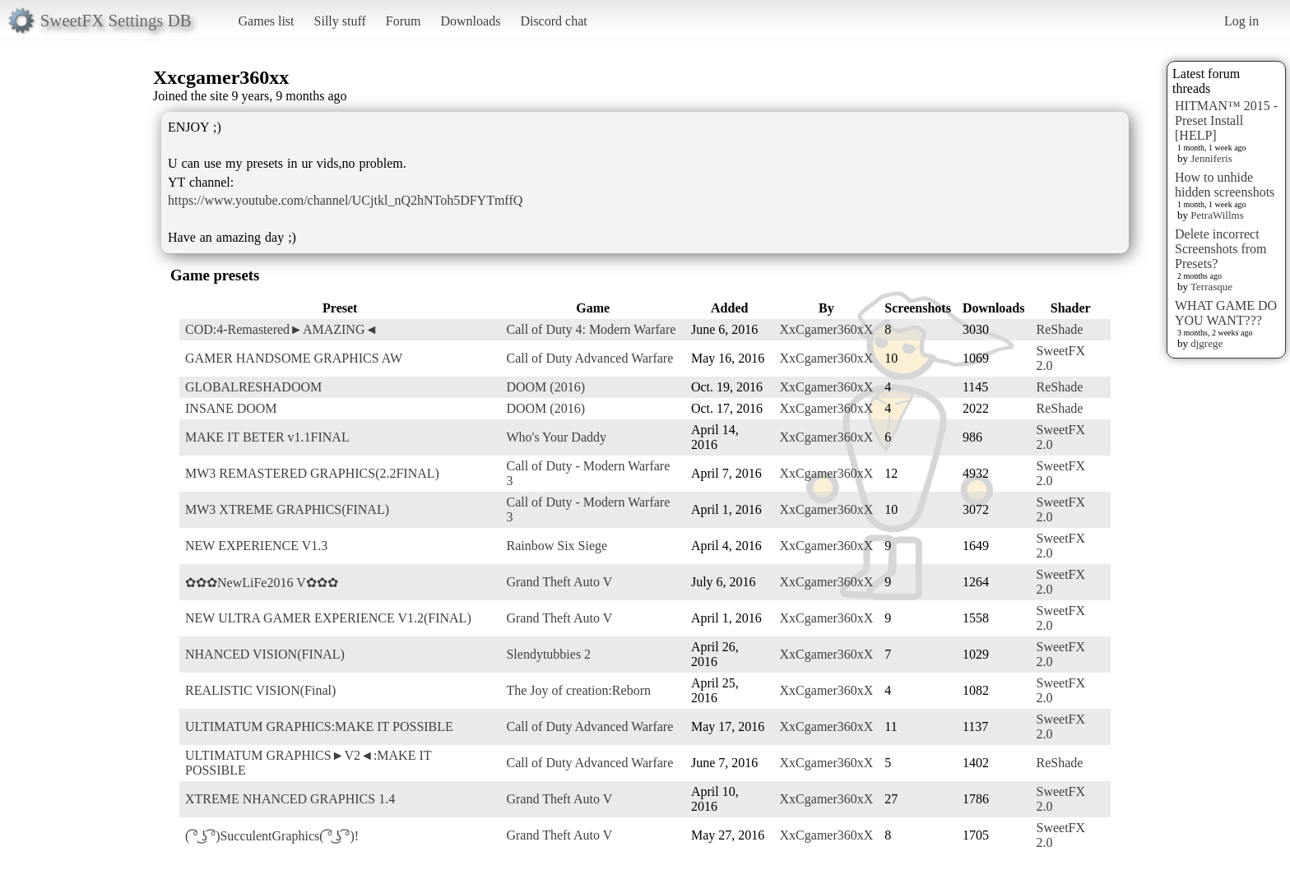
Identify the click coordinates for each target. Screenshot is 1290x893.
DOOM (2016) (545, 387)
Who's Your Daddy (556, 437)
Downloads (470, 21)
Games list (267, 21)
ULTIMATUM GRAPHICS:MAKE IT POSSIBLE (319, 726)
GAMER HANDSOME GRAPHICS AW (293, 358)
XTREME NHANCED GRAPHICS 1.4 (290, 799)
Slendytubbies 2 (548, 654)
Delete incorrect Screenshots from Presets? (1221, 249)
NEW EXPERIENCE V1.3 (256, 546)
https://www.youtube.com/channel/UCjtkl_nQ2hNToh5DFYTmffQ (345, 200)
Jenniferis (1211, 158)
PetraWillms (1216, 215)
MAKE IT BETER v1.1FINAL (267, 437)
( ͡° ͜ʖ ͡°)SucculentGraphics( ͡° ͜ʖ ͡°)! (272, 836)
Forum (403, 21)
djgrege (1206, 343)
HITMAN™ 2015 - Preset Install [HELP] (1226, 120)
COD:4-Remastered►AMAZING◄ (281, 329)
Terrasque (1211, 286)
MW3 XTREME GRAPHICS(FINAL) (287, 509)
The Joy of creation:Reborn (578, 690)
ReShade (1059, 329)
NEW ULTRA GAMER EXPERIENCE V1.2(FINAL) (328, 618)
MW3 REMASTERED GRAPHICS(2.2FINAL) (312, 473)
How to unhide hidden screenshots (1224, 184)
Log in (1241, 21)
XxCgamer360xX (827, 329)
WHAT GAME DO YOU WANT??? (1226, 312)
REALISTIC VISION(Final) (260, 690)
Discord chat (553, 21)
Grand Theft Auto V (559, 582)
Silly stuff (340, 21)
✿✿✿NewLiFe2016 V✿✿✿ (261, 583)
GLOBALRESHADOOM (253, 387)
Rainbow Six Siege (556, 546)
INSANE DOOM (231, 408)
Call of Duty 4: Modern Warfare (590, 329)
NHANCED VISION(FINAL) (265, 654)
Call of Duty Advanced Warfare (589, 358)
